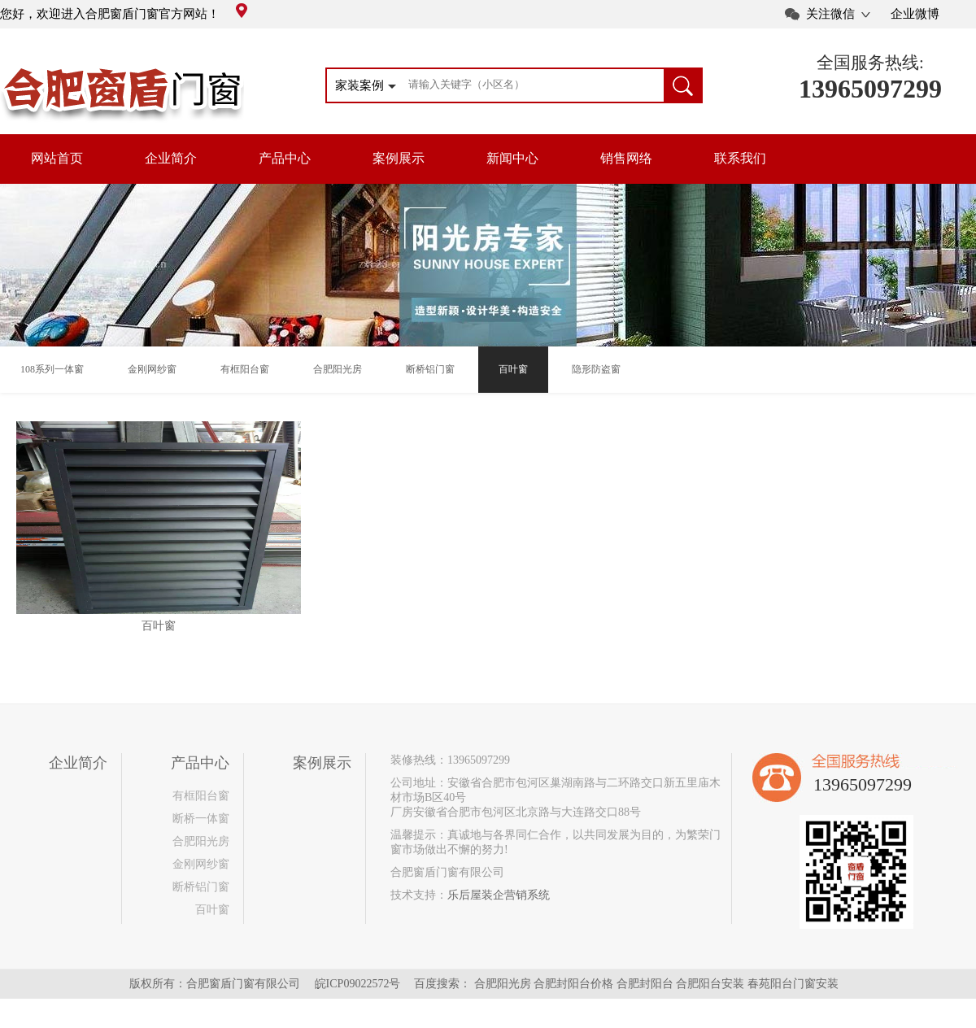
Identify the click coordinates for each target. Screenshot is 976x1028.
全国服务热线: (870, 62)
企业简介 (171, 158)
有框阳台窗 (200, 796)
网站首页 (57, 158)
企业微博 (915, 13)
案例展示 (399, 158)
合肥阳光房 (200, 841)
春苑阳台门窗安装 (793, 984)
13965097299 (870, 88)
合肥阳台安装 (710, 984)
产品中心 (285, 158)
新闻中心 (512, 158)
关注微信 (830, 13)
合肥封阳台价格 (573, 984)
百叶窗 (212, 910)
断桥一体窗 (200, 818)
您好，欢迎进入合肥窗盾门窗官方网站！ (123, 13)
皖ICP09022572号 (358, 984)
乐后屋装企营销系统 (498, 895)
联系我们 (740, 158)
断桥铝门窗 (200, 887)
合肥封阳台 (645, 984)
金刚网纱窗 (200, 864)
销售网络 (626, 158)
